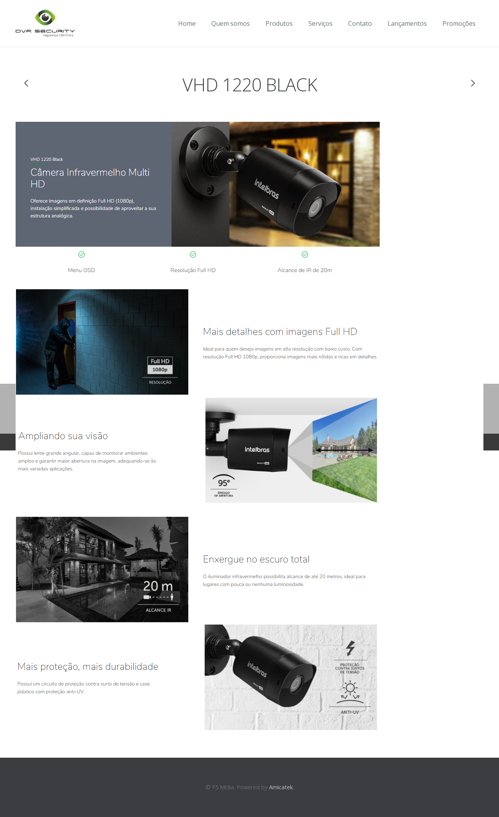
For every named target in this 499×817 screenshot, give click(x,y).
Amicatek (281, 787)
